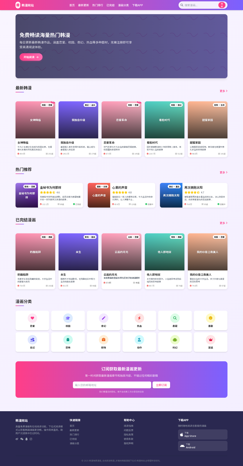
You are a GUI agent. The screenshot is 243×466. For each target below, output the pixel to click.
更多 (223, 91)
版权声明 (128, 443)
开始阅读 (31, 57)
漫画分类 (123, 5)
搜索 (222, 5)
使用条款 (128, 439)
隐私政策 (128, 434)
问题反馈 (128, 430)
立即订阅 (161, 385)
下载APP (137, 5)
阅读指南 (128, 425)
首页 (72, 5)
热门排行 (97, 5)
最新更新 (83, 5)
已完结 (110, 5)
